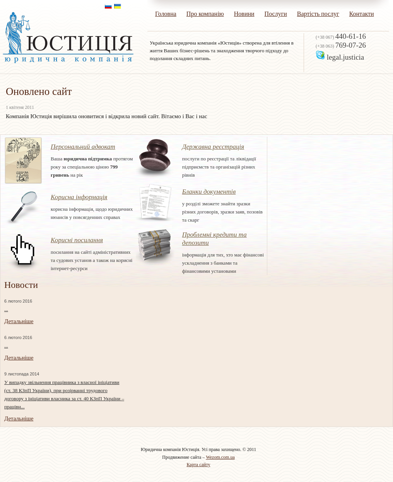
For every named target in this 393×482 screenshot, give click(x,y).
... (6, 309)
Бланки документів (209, 191)
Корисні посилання (77, 240)
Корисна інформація (79, 197)
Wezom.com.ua (220, 457)
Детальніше (18, 321)
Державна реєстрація (213, 146)
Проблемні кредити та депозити (214, 238)
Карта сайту (198, 464)
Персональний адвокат (83, 146)
